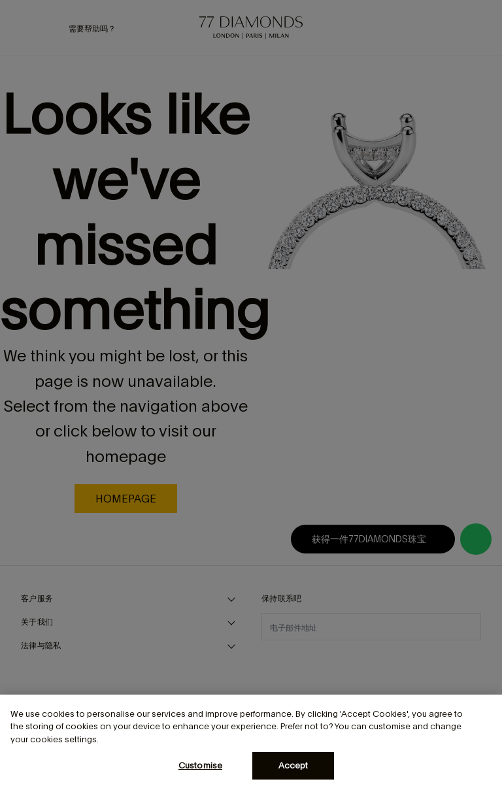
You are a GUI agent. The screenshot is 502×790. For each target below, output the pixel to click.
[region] (251, 742)
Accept (293, 765)
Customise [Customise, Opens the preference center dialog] (200, 765)
